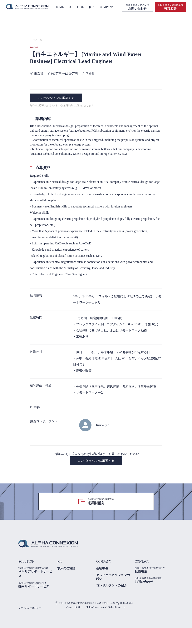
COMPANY (106, 7)
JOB (91, 7)
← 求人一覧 (36, 39)
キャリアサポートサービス (36, 572)
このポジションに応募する (56, 97)
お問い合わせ (152, 580)
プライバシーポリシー (30, 607)
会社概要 (102, 568)
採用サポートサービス (36, 584)
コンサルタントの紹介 (111, 585)
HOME (59, 7)
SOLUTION (76, 7)
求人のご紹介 (66, 568)
